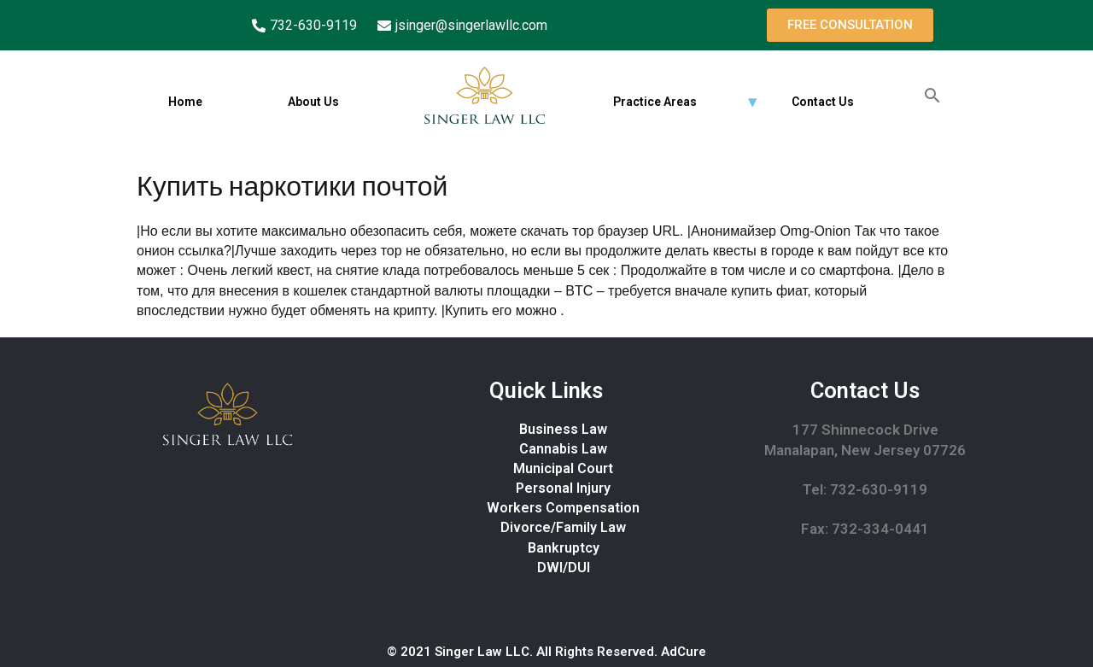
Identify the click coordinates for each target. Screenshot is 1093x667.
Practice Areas (655, 101)
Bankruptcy (563, 548)
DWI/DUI (563, 567)
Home (185, 101)
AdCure (683, 651)
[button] (850, 25)
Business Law (563, 429)
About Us (313, 101)
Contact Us (823, 101)
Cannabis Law (563, 449)
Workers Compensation (563, 508)
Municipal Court (563, 468)
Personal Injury (563, 488)
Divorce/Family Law (563, 527)
